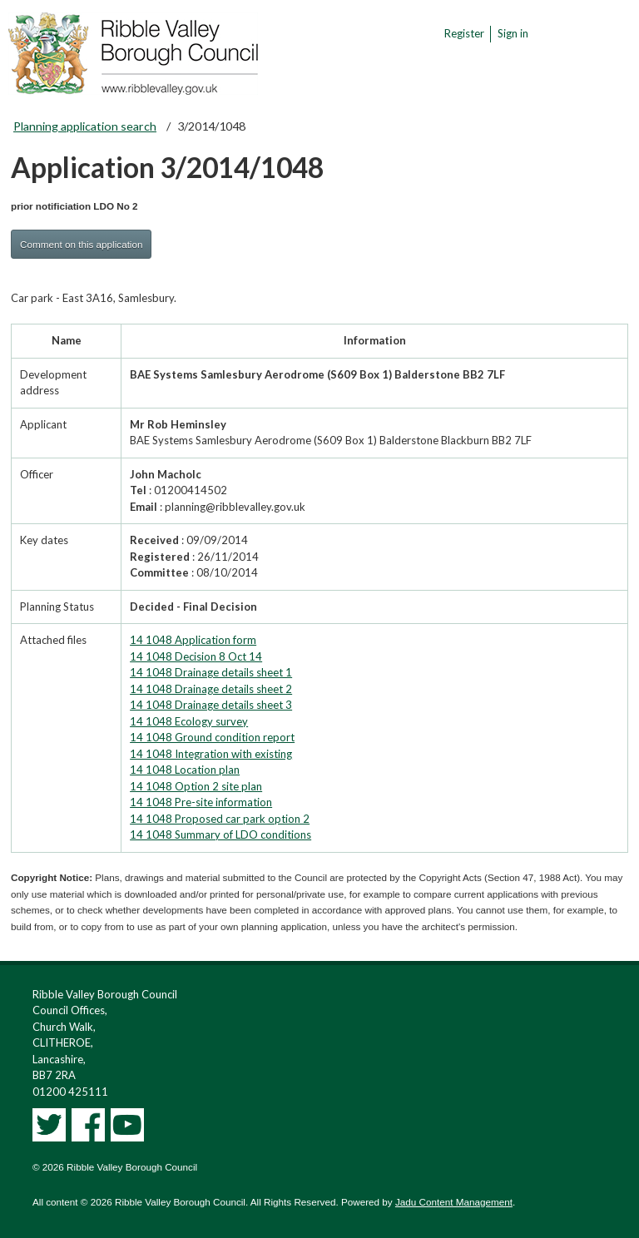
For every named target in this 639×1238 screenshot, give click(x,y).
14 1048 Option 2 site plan (196, 786)
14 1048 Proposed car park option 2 (220, 818)
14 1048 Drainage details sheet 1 (211, 672)
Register (464, 33)
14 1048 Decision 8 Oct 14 (196, 656)
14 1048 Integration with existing (211, 753)
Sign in (513, 33)
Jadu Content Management (454, 1201)
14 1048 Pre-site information (201, 802)
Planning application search (84, 126)
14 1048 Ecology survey (189, 721)
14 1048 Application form (193, 639)
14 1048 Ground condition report (212, 737)
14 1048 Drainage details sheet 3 (211, 704)
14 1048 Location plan (185, 769)
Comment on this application (81, 244)
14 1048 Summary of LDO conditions (220, 834)
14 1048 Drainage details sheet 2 (211, 689)
